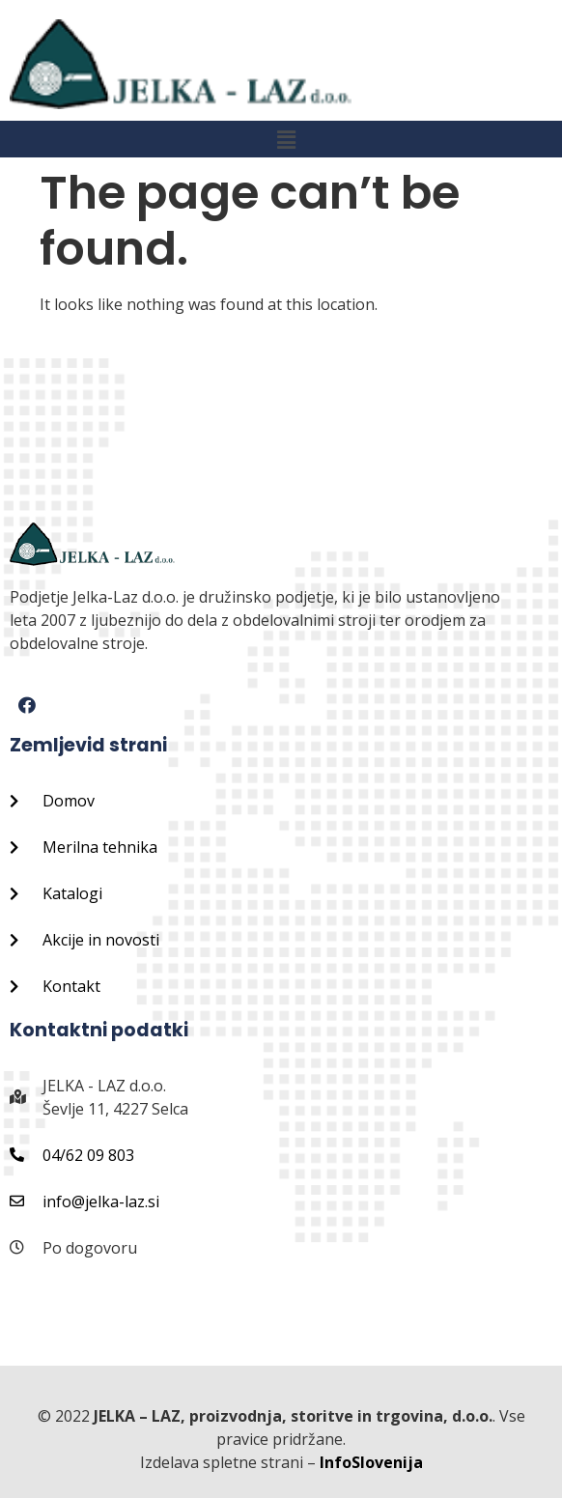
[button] (285, 139)
